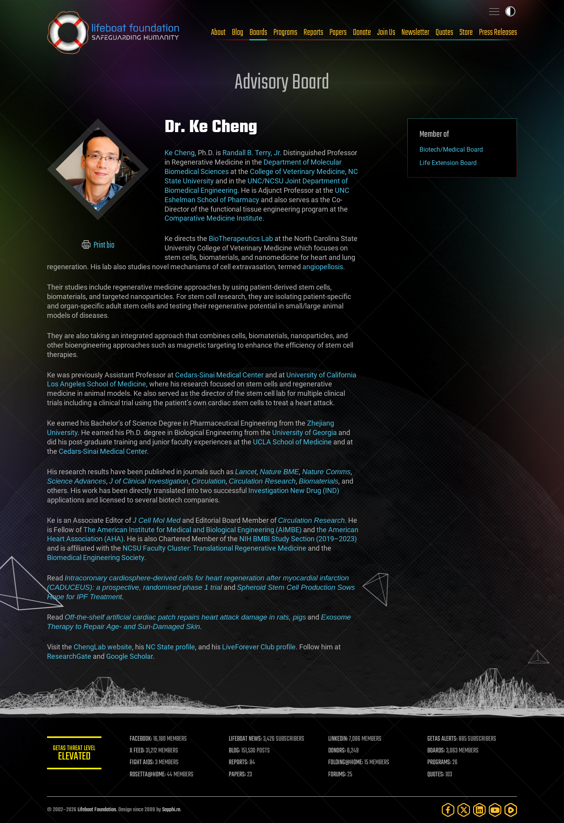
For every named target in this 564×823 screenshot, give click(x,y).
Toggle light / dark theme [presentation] (510, 11)
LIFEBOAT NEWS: (245, 739)
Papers (338, 32)
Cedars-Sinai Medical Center (219, 375)
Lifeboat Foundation (97, 809)
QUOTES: (436, 775)
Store (466, 32)
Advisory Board (282, 83)
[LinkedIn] (479, 810)
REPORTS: (239, 763)
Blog (237, 32)
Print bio (98, 245)
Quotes (444, 32)
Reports (313, 32)
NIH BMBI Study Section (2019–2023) (298, 539)
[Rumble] (510, 810)
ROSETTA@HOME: (148, 775)
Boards (258, 32)
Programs (285, 32)
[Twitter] (463, 810)
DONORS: (337, 751)
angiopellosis (322, 267)
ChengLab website (103, 647)
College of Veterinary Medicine (297, 171)
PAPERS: (237, 775)
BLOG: (234, 751)
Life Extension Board (448, 163)
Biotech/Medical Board (451, 149)
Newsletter (415, 32)
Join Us (386, 32)
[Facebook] (448, 810)
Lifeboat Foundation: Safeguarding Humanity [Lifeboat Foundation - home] (113, 32)
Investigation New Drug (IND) (293, 490)
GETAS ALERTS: (443, 739)
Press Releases (498, 32)
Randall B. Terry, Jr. (252, 153)
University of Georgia (304, 432)
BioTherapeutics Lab (241, 238)
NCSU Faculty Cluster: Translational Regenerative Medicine (214, 548)
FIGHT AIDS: (142, 763)
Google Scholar (129, 656)
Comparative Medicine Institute (213, 218)
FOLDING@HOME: (346, 763)
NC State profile (170, 647)
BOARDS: (436, 751)
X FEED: (137, 751)
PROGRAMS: (440, 763)
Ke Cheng (179, 153)
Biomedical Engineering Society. (96, 557)
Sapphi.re (171, 809)
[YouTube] (495, 810)
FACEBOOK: (141, 739)
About (218, 32)
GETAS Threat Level (74, 754)
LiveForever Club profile (259, 647)
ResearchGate (69, 656)
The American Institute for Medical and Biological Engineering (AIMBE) (192, 530)
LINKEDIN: (338, 739)
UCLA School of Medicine (292, 442)
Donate (362, 32)
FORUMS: (338, 775)
